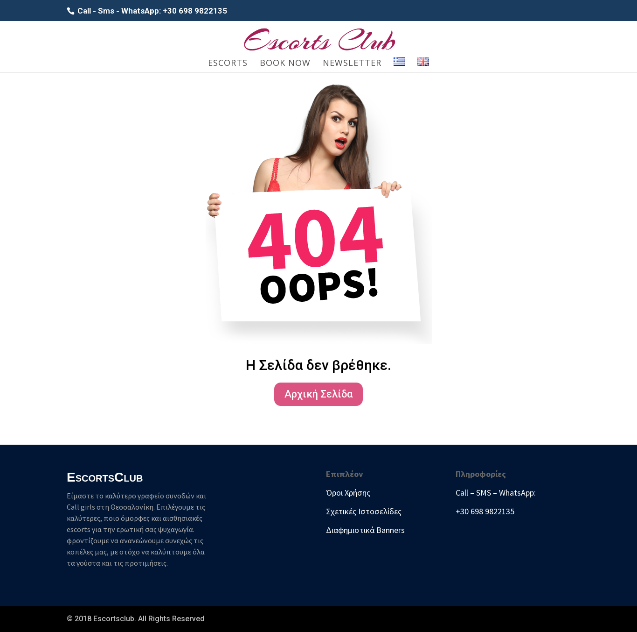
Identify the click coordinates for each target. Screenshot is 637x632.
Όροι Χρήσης (348, 492)
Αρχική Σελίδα (318, 394)
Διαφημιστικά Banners (365, 530)
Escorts (228, 63)
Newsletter (352, 63)
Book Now (285, 63)
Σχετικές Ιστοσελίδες (364, 511)
